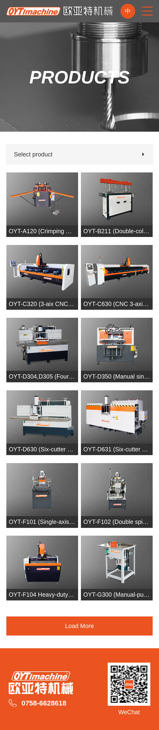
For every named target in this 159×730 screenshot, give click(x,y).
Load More (79, 626)
